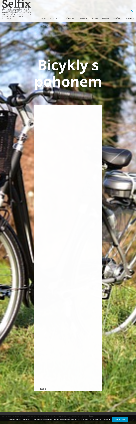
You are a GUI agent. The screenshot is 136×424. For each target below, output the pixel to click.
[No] (133, 420)
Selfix (16, 4)
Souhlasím (120, 419)
